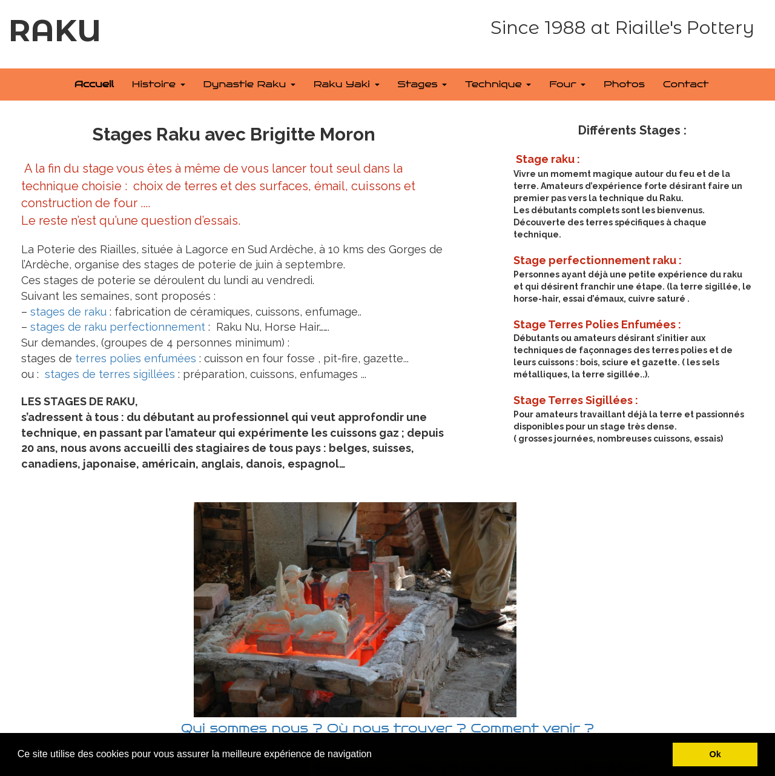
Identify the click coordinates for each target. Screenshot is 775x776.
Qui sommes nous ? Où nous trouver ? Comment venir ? (387, 728)
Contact (686, 84)
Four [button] (567, 84)
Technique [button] (498, 84)
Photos (624, 84)
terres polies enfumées (134, 358)
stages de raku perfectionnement (117, 326)
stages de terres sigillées (110, 374)
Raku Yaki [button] (347, 84)
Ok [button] (715, 754)
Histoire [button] (158, 84)
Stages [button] (422, 84)
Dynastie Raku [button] (249, 84)
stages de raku (68, 311)
